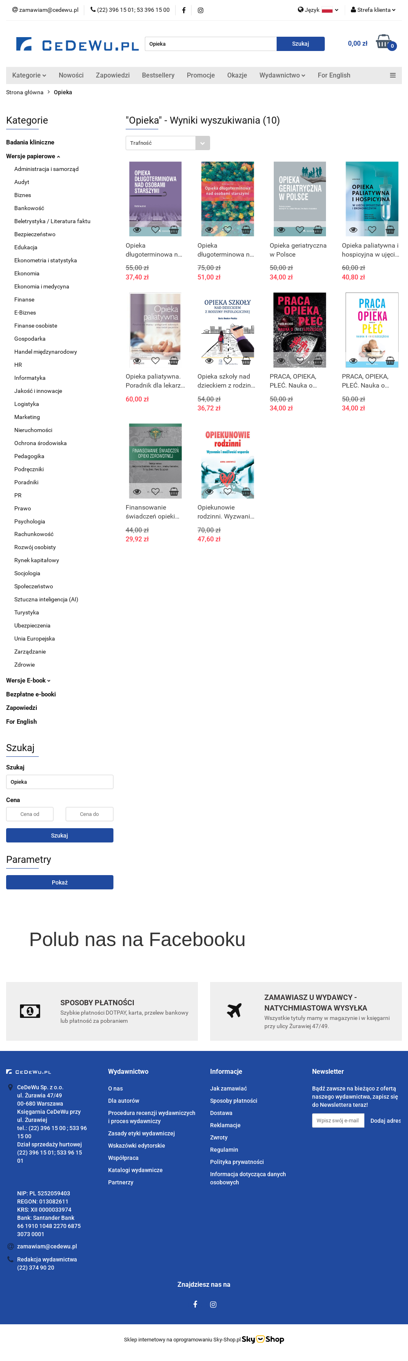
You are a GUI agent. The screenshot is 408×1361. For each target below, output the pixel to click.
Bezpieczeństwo (34, 234)
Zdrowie (24, 664)
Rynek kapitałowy (36, 560)
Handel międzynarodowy (45, 351)
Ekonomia (27, 273)
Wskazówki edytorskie (136, 1145)
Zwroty (219, 1137)
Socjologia (27, 573)
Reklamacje (225, 1125)
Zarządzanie (30, 651)
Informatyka (30, 378)
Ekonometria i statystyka (45, 260)
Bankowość (29, 208)
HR (18, 364)
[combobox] (168, 143)
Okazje (237, 75)
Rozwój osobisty (35, 547)
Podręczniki (29, 469)
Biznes (22, 195)
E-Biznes (25, 312)
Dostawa (221, 1113)
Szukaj (59, 835)
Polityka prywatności (237, 1162)
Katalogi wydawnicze (135, 1170)
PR (18, 495)
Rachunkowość (33, 534)
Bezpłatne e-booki (31, 694)
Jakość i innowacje (38, 391)
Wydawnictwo (282, 75)
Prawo (22, 508)
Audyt (21, 182)
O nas (115, 1088)
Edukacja (26, 247)
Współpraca (123, 1158)
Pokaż (60, 882)
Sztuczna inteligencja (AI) (46, 599)
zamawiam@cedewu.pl (47, 1246)
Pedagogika (29, 456)
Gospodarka (30, 338)
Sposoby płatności (233, 1100)
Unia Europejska (34, 638)
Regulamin (224, 1149)
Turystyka (26, 612)
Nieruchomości (33, 430)
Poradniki (26, 482)
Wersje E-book (28, 680)
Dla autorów (123, 1100)
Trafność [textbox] (141, 143)
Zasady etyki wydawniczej (141, 1133)
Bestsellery (158, 75)
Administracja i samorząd (46, 169)
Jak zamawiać (228, 1088)
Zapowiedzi (113, 75)
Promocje (201, 75)
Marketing (27, 417)
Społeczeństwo (33, 586)
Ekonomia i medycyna (41, 286)
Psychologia (29, 521)
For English (334, 75)
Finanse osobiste (35, 325)
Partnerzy (120, 1182)
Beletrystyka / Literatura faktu (52, 221)
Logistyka (26, 404)
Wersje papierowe (33, 156)
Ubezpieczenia (32, 625)
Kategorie (29, 75)
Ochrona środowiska (40, 443)
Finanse (24, 299)
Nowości (71, 75)
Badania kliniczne (30, 142)
